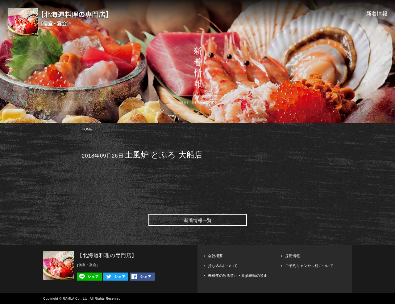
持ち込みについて (223, 266)
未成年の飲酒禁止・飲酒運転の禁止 (237, 275)
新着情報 (376, 14)
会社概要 (215, 256)
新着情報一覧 (198, 220)
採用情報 (292, 256)
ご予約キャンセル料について (309, 266)
